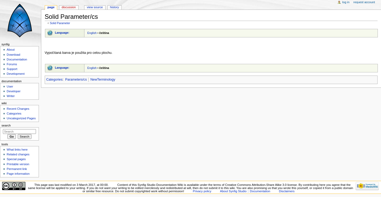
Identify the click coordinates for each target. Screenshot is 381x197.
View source (95, 7)
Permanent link (17, 168)
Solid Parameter (60, 23)
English (92, 32)
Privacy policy (202, 191)
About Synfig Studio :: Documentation (245, 191)
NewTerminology (102, 79)
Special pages (16, 159)
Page (51, 7)
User (10, 86)
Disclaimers (286, 191)
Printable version (18, 164)
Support (12, 69)
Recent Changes (18, 108)
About (11, 49)
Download (13, 54)
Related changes (18, 154)
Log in (346, 2)
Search (6, 125)
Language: (62, 32)
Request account (364, 2)
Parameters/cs (76, 79)
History (114, 7)
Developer (13, 91)
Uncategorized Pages (21, 118)
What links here (17, 149)
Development (15, 73)
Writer (11, 96)
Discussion (69, 7)
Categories (54, 79)
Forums (12, 64)
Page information (18, 173)
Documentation (17, 59)
